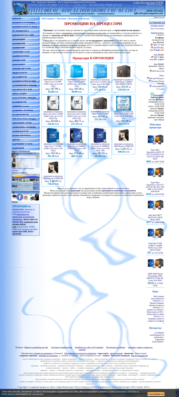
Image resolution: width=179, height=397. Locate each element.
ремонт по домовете (118, 359)
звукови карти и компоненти (76, 375)
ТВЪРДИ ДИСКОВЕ (22, 69)
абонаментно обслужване (86, 361)
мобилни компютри (53, 368)
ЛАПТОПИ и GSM (21, 52)
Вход (152, 29)
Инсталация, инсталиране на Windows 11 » (157, 298)
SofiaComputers (48, 19)
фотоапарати (133, 375)
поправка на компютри (52, 359)
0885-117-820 (158, 45)
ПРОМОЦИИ (19, 39)
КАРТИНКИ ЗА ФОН (22, 144)
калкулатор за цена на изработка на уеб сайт (119, 363)
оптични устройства (26, 375)
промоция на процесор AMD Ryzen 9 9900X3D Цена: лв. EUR (124, 147)
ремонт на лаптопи (70, 356)
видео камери (122, 375)
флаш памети (69, 373)
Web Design (123, 387)
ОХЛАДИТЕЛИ (20, 77)
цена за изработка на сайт (90, 356)
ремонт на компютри (69, 359)
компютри (79, 366)
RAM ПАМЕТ (19, 64)
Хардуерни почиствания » (158, 340)
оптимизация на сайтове (94, 363)
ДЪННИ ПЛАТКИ (21, 56)
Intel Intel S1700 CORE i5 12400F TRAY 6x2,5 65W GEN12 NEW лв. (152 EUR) (155, 247)
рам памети (59, 373)
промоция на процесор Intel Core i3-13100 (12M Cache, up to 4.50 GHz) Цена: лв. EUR (100, 84)
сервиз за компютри (68, 361)
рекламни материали (99, 382)
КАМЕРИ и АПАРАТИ (23, 110)
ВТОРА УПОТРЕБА (22, 136)
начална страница (84, 382)
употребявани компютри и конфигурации (96, 379)
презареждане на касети (110, 370)
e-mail (160, 89)
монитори (129, 368)
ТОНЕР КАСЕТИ (20, 131)
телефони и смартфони (85, 368)
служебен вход (124, 382)
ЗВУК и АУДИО (20, 94)
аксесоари (121, 368)
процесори (75, 191)
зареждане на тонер (93, 370)
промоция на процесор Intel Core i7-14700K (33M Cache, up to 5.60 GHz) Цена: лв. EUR (53, 149)
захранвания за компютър (108, 373)
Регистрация (159, 29)
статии (74, 382)
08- (159, 48)
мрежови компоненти (57, 375)
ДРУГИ (16, 140)
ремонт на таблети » (155, 310)
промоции (34, 366)
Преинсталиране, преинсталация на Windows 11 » (156, 305)
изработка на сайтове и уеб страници (57, 363)
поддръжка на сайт (77, 363)
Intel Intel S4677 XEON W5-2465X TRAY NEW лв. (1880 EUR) (155, 218)
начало (25, 359)
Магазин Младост (155, 78)
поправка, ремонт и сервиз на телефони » (156, 321)
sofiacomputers (156, 86)
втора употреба (40, 379)
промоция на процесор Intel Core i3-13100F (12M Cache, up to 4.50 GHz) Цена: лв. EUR (77, 85)
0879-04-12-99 (158, 71)
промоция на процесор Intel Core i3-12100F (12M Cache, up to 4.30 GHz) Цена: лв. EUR (53, 85)
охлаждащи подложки (147, 373)
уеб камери (111, 375)
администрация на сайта (43, 387)
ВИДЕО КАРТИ (20, 73)
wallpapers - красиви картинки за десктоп (145, 382)
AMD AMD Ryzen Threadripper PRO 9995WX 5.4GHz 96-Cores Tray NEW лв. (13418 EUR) (155, 279)
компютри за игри (121, 366)
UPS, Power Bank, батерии (24, 119)
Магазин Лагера (156, 81)
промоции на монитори (66, 366)
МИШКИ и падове (21, 106)
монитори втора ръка (54, 379)
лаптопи (65, 368)
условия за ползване (26, 382)
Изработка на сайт (106, 387)
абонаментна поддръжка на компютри (111, 361)
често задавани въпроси (62, 382)
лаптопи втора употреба (71, 379)
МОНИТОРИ (19, 48)
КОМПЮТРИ (19, 44)
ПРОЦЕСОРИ (19, 60)
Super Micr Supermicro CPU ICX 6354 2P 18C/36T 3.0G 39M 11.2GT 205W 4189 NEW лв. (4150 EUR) (155, 187)
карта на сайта (113, 382)
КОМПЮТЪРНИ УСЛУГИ (25, 27)
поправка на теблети (133, 359)
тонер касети (78, 370)
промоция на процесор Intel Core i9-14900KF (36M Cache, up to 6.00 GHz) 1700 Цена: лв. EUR (100, 149)
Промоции (61, 19)
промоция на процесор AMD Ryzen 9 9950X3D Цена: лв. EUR (53, 179)
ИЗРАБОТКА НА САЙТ (23, 35)
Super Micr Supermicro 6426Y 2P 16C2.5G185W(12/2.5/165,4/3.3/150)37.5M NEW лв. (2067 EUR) (155, 155)
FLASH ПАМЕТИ (21, 115)
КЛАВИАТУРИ (20, 102)
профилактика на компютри (50, 361)
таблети (73, 368)
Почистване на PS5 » (155, 312)
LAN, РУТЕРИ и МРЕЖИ (24, 98)
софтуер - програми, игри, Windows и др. (99, 377)
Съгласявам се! (156, 394)
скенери (52, 370)
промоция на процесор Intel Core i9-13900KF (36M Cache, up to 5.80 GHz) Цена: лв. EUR (77, 149)
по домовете (48, 353)
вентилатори (133, 373)
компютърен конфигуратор (138, 366)
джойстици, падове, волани (96, 375)
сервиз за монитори (101, 359)
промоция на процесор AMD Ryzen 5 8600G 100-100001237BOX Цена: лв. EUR (124, 84)
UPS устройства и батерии (74, 377)
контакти (89, 384)
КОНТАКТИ (18, 148)
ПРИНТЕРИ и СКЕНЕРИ (24, 127)
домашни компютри (92, 366)
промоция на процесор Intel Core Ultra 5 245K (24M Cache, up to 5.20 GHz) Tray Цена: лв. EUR (77, 117)
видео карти (79, 373)
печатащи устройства (65, 370)
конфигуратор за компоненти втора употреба (128, 379)
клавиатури (38, 375)
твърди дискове (48, 373)
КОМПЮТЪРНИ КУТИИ (24, 81)
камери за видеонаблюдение (150, 375)
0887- (159, 57)
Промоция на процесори (79, 19)
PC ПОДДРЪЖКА (21, 31)
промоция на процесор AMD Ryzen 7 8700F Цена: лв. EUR (100, 115)
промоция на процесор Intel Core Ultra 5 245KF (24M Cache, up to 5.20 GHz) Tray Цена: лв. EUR (53, 117)
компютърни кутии (91, 373)
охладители (123, 373)
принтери (44, 370)
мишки (45, 375)
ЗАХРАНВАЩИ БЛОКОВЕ (25, 85)
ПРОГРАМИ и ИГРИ (22, 123)
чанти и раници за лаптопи (105, 368)
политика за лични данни (44, 382)
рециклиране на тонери (130, 370)
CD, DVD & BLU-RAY (22, 90)
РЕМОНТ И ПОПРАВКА (24, 23)
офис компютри (107, 366)
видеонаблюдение (132, 361)
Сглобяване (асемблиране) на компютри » (157, 335)
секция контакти (122, 188)
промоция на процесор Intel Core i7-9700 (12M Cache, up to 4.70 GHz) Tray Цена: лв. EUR (124, 117)
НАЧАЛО (17, 18)
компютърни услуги (36, 359)
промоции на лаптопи (48, 366)
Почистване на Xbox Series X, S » (155, 315)
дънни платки (28, 373)
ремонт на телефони (149, 359)
